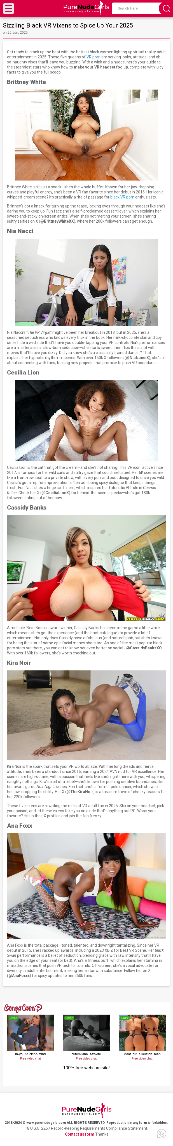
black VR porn (122, 197)
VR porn (93, 57)
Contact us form (79, 1134)
